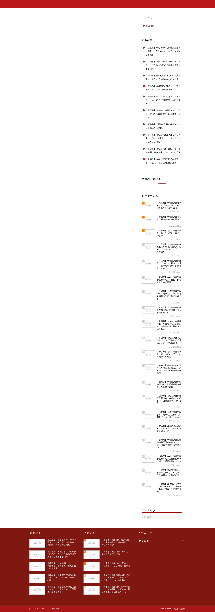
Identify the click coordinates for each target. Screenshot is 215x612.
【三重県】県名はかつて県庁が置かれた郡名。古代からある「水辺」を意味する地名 (163, 51)
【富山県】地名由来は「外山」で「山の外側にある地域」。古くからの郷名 (163, 150)
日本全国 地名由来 (42, 4)
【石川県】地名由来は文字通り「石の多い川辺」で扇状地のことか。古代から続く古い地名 (163, 138)
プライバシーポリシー (40, 609)
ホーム (156, 4)
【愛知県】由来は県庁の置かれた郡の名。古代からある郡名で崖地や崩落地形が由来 (163, 65)
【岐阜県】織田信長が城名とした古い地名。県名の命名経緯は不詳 (163, 88)
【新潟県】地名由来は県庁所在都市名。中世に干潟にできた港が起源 (162, 161)
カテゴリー (171, 4)
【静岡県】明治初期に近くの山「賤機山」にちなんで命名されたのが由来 (163, 77)
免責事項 (55, 609)
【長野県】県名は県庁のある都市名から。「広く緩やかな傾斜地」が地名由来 (163, 100)
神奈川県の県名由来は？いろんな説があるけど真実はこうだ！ (61, 63)
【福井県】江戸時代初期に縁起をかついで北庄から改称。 (163, 126)
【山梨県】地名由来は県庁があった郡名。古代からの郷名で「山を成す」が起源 (163, 113)
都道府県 (34, 26)
